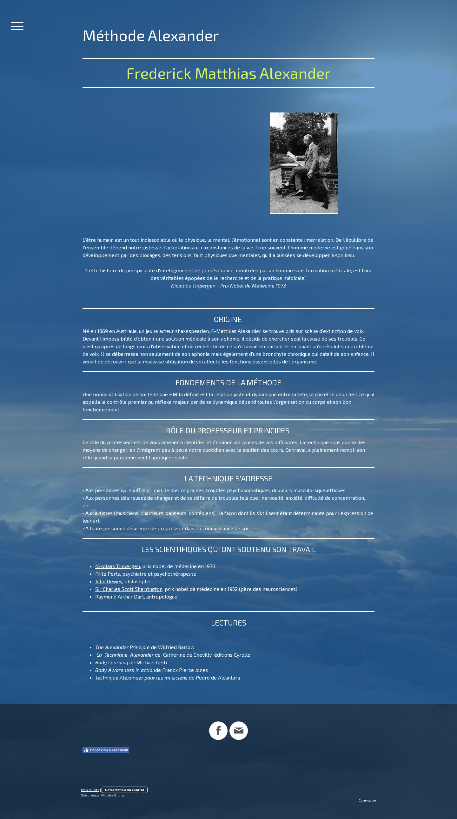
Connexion (367, 800)
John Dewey (108, 581)
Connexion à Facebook (106, 750)
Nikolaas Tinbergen (117, 566)
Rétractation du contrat (124, 790)
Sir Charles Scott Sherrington (128, 589)
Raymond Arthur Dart (119, 596)
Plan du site (90, 790)
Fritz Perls (107, 574)
